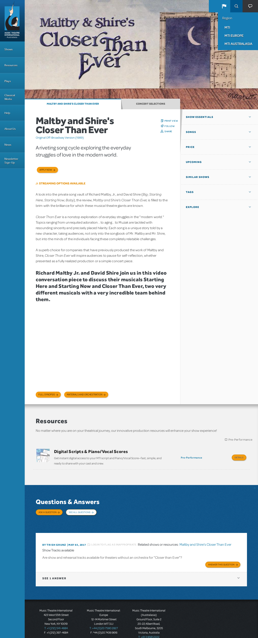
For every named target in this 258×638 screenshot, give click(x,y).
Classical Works (9, 97)
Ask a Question (47, 510)
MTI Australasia (238, 44)
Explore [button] (192, 207)
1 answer (54, 568)
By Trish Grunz (54, 535)
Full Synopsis (46, 394)
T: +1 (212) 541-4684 (56, 618)
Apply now (45, 169)
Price (190, 147)
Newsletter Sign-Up (11, 160)
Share (168, 131)
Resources (10, 65)
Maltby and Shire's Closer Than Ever (73, 103)
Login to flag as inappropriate (113, 536)
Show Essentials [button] (199, 117)
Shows (8, 49)
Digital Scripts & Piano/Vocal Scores (91, 451)
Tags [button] (190, 192)
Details (239, 457)
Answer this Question (221, 554)
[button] (224, 6)
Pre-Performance (240, 440)
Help (7, 113)
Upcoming (194, 162)
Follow (170, 126)
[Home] (12, 21)
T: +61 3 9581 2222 (148, 627)
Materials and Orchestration (84, 394)
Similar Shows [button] (197, 177)
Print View (171, 120)
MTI (227, 27)
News (7, 145)
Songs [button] (191, 132)
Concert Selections (150, 103)
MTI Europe (233, 35)
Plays (7, 81)
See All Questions (79, 510)
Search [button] (236, 6)
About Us (10, 129)
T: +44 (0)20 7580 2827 (104, 618)
